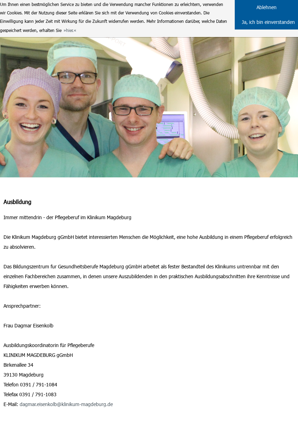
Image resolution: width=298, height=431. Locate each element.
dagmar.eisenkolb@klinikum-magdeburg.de (66, 404)
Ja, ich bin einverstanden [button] (268, 22)
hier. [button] (70, 30)
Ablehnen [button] (267, 7)
